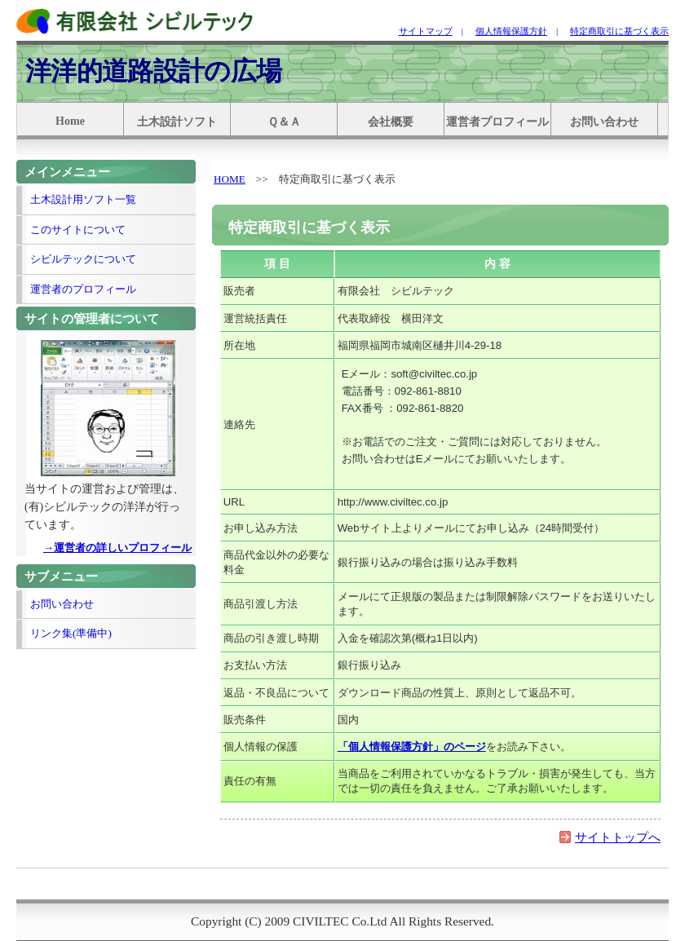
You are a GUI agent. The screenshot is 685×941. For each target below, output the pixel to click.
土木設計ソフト (177, 122)
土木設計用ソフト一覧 (83, 199)
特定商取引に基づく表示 (619, 31)
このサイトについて (78, 229)
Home (70, 121)
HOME (229, 179)
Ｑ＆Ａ (284, 122)
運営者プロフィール (497, 122)
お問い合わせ (604, 122)
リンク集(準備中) (71, 633)
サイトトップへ (618, 837)
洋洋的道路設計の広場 (153, 71)
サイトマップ (426, 31)
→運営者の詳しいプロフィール (117, 547)
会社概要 (390, 122)
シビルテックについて (83, 259)
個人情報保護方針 (511, 31)
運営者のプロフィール (83, 289)
